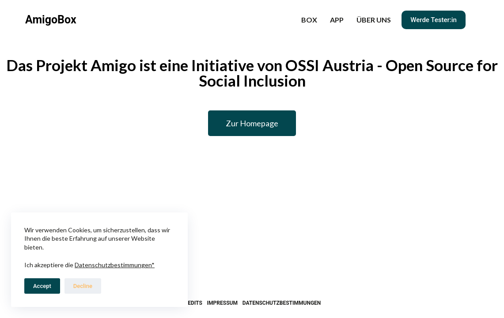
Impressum (222, 303)
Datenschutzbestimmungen (282, 303)
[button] (252, 123)
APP (337, 19)
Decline (82, 286)
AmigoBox (50, 19)
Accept (42, 286)
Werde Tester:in (433, 20)
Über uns (373, 19)
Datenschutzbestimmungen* (115, 265)
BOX (309, 19)
